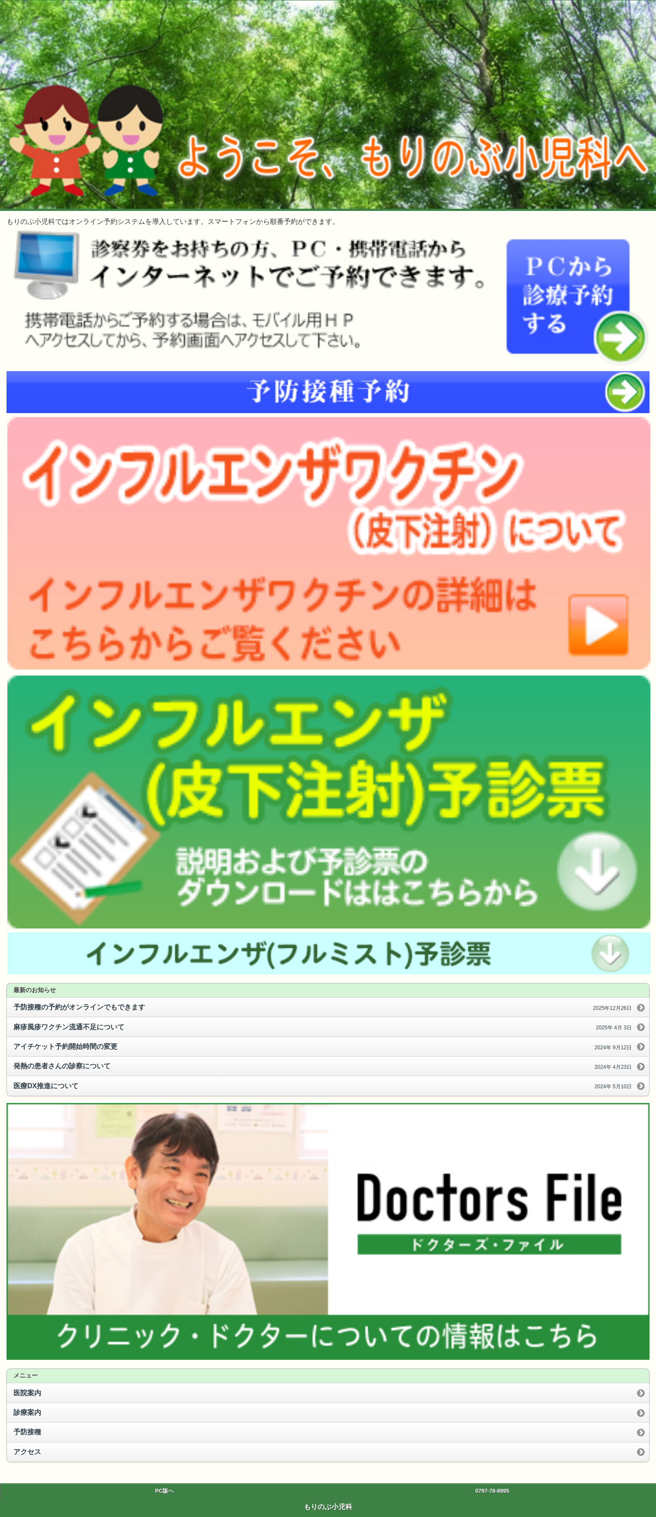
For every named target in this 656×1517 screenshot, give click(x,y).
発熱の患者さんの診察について (322, 1066)
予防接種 (27, 1432)
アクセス (27, 1452)
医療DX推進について (322, 1086)
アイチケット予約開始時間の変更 (322, 1047)
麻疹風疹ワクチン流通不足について (322, 1027)
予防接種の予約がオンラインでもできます (322, 1007)
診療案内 (27, 1412)
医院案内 (27, 1393)
